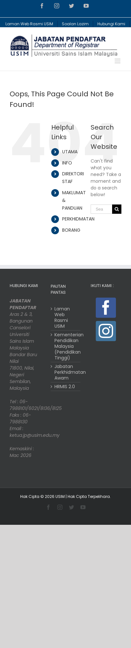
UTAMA (70, 151)
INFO (67, 163)
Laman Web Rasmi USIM (62, 317)
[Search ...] (101, 209)
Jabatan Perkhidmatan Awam (65, 372)
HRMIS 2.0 (64, 386)
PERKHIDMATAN (78, 219)
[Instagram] (106, 331)
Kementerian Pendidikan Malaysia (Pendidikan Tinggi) (65, 346)
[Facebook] (106, 308)
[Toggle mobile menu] (118, 61)
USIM (60, 496)
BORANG (71, 230)
